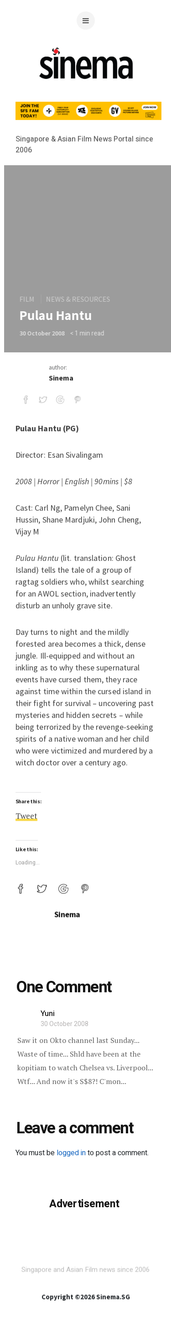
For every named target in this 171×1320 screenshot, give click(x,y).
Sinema (61, 399)
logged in (71, 1152)
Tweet (27, 1036)
